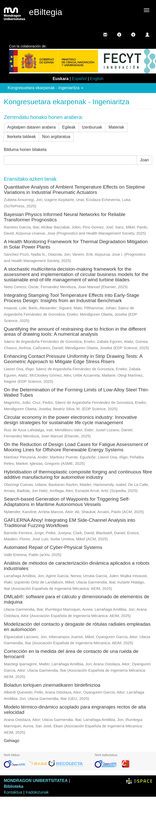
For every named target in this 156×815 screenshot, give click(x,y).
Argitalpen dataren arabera (31, 127)
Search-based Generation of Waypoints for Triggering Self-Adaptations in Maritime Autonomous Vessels (67, 501)
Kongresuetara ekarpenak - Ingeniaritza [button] (45, 88)
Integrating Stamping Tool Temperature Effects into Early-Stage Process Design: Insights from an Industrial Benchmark (71, 298)
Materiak (116, 127)
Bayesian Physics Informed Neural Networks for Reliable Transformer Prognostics (64, 217)
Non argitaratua (56, 136)
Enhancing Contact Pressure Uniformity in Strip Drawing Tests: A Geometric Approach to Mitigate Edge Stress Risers (73, 358)
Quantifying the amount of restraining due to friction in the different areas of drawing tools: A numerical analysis (75, 331)
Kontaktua (13, 792)
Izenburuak (92, 127)
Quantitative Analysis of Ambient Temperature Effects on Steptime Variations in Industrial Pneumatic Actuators (74, 189)
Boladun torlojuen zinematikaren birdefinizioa (52, 685)
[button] (119, 34)
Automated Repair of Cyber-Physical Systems (53, 547)
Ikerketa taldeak (21, 136)
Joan (144, 160)
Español (79, 78)
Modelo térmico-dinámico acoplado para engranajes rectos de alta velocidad (75, 709)
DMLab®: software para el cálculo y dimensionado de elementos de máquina (76, 599)
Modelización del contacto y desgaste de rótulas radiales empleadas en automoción (77, 626)
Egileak (68, 127)
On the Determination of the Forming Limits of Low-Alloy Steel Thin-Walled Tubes (76, 392)
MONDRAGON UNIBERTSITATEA (36, 780)
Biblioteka (13, 786)
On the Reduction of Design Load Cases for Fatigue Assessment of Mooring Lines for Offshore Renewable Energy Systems (76, 447)
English (96, 78)
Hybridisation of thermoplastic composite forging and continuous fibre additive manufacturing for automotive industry (78, 474)
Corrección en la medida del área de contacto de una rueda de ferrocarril (71, 654)
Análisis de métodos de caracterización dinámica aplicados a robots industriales (76, 565)
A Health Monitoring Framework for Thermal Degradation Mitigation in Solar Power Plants (76, 244)
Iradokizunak (37, 792)
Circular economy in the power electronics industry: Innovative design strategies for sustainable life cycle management (70, 419)
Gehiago (11, 741)
